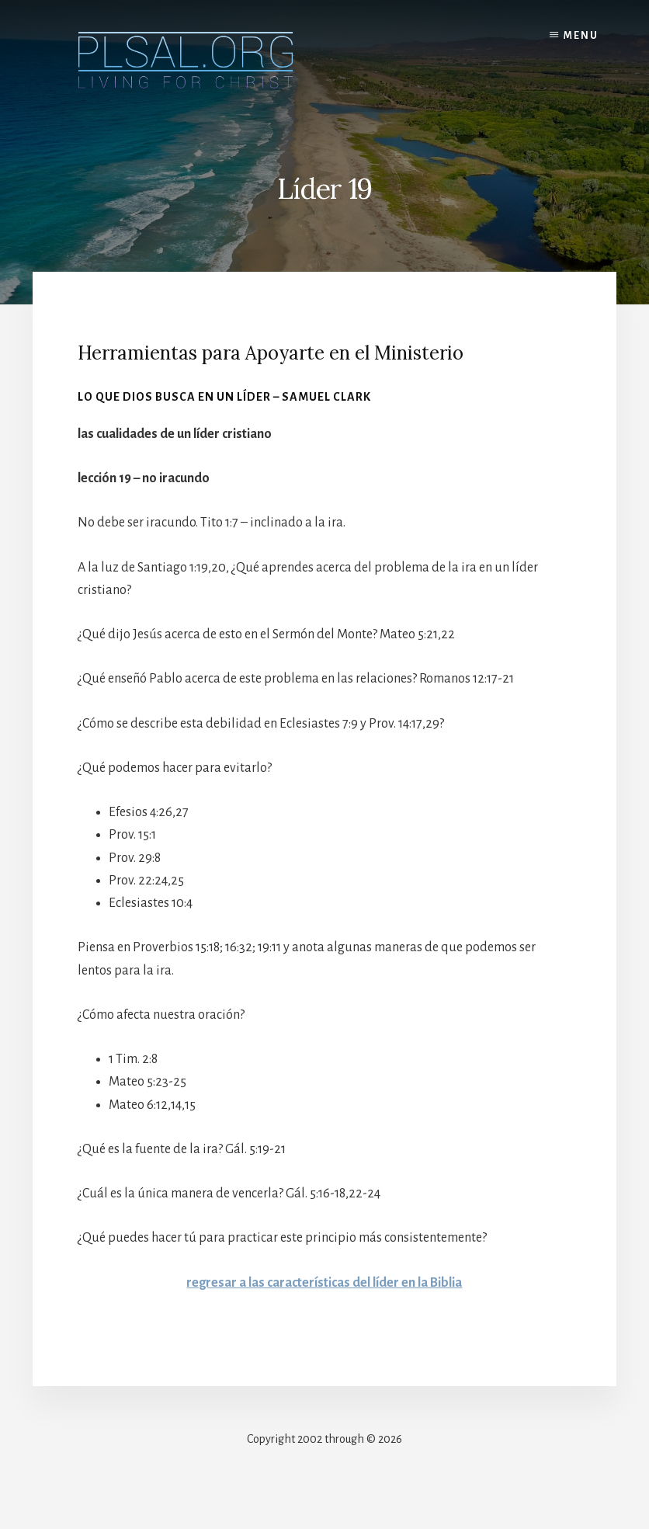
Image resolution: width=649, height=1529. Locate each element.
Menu (581, 35)
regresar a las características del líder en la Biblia (324, 1283)
